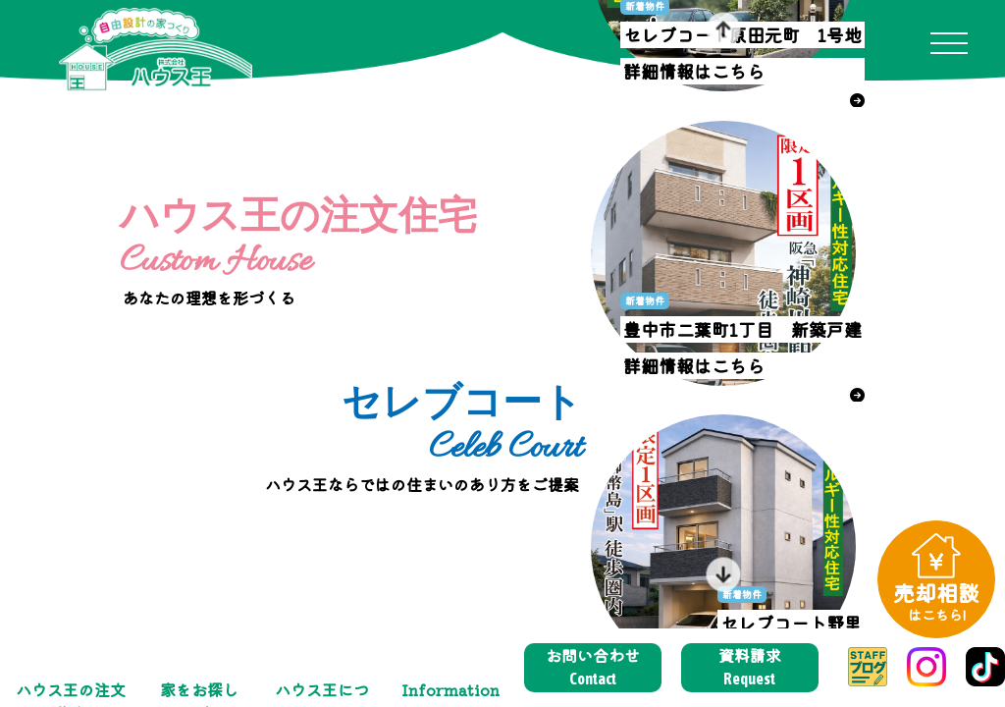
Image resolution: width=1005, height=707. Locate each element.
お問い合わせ (592, 666)
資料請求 (750, 666)
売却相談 (936, 600)
